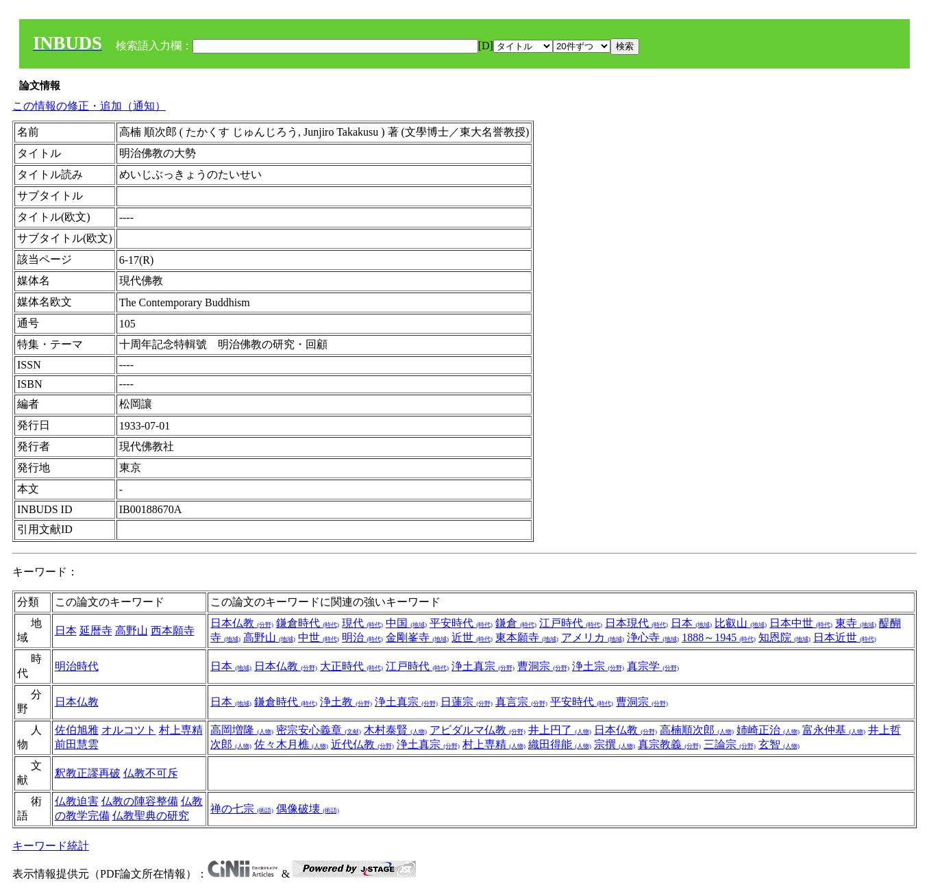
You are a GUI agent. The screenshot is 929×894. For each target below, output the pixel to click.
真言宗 (521, 702)
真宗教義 (669, 744)
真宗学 (653, 666)
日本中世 (800, 623)
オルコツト (128, 730)
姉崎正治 (768, 730)
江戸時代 (570, 623)
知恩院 (784, 637)
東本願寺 (526, 637)
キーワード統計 (50, 846)
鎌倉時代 (307, 623)
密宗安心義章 (318, 730)
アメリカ (592, 637)
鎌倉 (515, 623)
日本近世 (844, 637)
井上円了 (559, 730)
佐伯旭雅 (77, 730)
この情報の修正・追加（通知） (89, 106)
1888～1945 (719, 637)
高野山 (131, 630)
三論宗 (730, 744)
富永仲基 (833, 730)
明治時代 (77, 666)
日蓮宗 (467, 702)
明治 (362, 637)
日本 (66, 630)
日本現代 (636, 623)
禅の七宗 (241, 809)
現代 (362, 623)
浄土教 (346, 702)
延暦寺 (95, 630)
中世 (318, 637)
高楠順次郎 (697, 730)
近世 (472, 637)
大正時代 (351, 666)
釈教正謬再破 (88, 773)
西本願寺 (173, 630)
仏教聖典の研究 (150, 815)
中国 (406, 623)
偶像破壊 (307, 809)
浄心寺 (653, 637)
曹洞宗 (543, 666)
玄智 (779, 744)
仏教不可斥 (150, 773)
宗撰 (614, 744)
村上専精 (181, 730)
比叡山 (741, 623)
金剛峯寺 (417, 637)
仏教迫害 (77, 801)
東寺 (855, 623)
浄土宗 (598, 666)
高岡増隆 (241, 730)
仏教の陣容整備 (139, 801)
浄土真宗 (483, 666)
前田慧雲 (77, 744)
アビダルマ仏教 (477, 730)
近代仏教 (362, 744)
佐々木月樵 (291, 744)
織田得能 (559, 744)
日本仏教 (241, 623)
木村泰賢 (395, 730)
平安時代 (461, 623)
